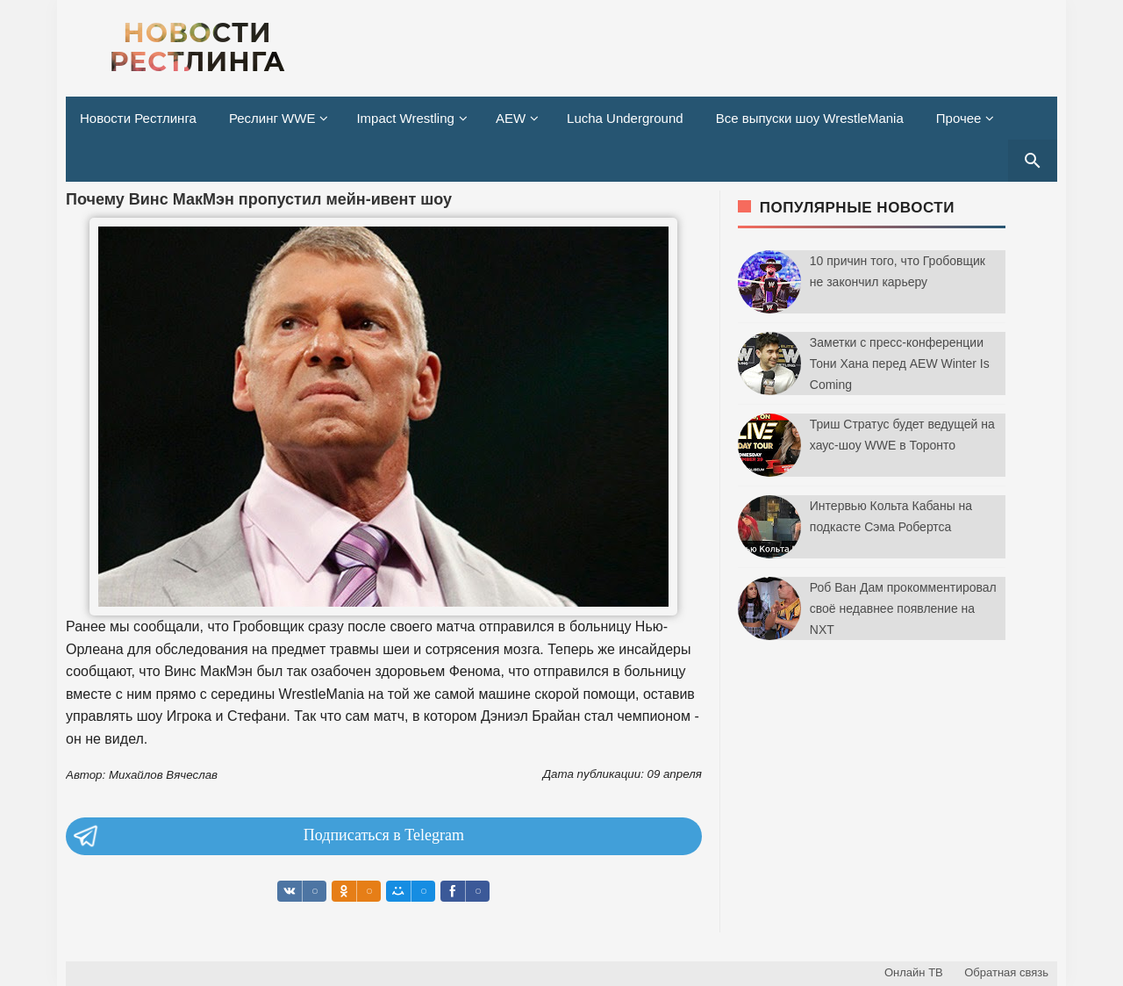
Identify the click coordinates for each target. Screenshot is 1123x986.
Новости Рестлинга (138, 118)
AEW (511, 118)
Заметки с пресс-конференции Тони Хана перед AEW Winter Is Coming (900, 363)
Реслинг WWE (272, 118)
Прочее (959, 118)
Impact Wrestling (405, 118)
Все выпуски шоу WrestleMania (810, 118)
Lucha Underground (625, 118)
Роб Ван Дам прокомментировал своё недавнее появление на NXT (903, 608)
